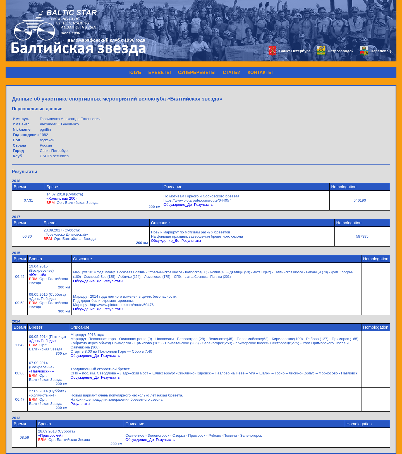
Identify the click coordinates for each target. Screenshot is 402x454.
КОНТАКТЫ (260, 72)
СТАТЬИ (231, 72)
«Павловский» (41, 371)
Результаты (204, 204)
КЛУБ (135, 72)
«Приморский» (50, 435)
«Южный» (37, 275)
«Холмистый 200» (61, 198)
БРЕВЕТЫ (159, 72)
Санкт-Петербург (289, 51)
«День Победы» (42, 341)
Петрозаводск (335, 51)
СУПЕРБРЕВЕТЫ (197, 72)
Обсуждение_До (178, 204)
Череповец (375, 51)
